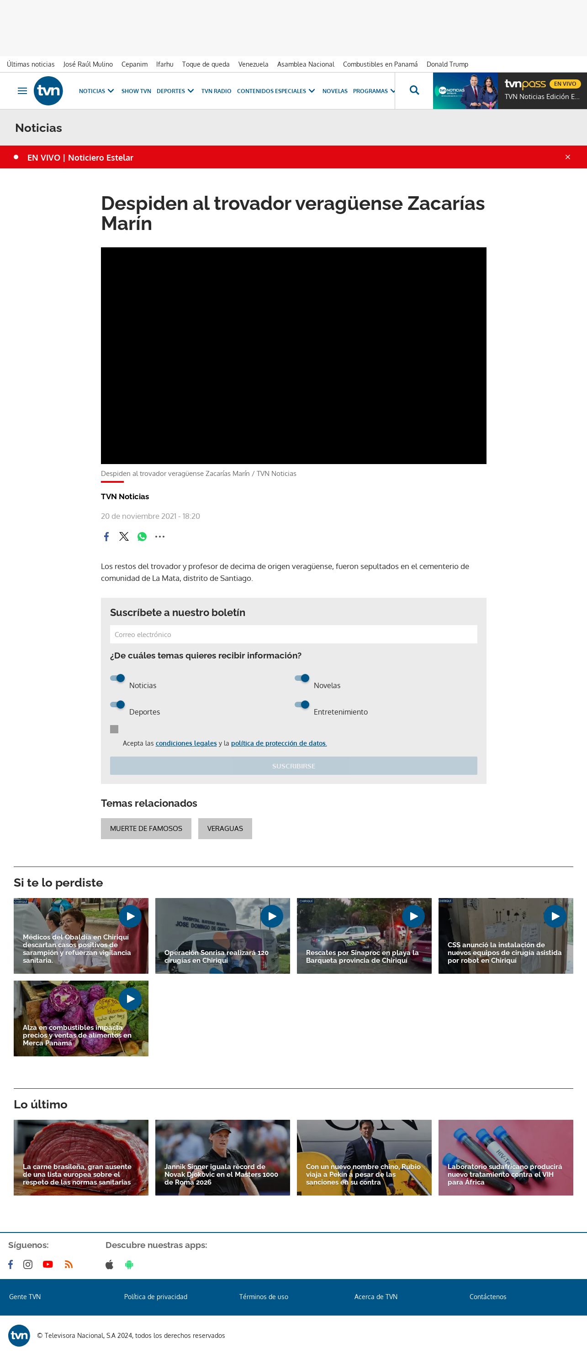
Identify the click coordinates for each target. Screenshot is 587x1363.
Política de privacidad (155, 1296)
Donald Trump (447, 64)
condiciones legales (186, 743)
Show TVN (136, 91)
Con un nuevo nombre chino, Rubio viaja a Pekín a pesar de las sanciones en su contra (363, 1174)
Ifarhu (165, 64)
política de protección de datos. (279, 743)
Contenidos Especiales (277, 91)
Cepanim (135, 64)
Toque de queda (206, 64)
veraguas (225, 828)
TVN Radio (216, 91)
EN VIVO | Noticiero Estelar (80, 157)
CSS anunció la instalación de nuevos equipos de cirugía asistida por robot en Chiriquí (505, 953)
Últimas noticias (31, 64)
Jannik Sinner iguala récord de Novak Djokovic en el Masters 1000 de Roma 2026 (221, 1174)
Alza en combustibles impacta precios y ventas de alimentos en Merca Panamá (77, 1035)
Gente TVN (25, 1296)
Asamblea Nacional (305, 64)
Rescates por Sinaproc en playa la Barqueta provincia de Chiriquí (362, 957)
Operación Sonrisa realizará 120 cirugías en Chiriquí (216, 957)
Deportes (176, 91)
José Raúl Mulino (88, 64)
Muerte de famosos (146, 828)
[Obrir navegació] (22, 90)
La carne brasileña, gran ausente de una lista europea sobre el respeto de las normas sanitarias (77, 1174)
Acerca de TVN (375, 1296)
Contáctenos (488, 1296)
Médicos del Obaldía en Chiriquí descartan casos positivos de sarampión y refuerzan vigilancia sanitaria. (77, 949)
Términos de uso (263, 1296)
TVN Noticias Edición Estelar (543, 97)
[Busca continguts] (414, 91)
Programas (376, 91)
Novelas (335, 91)
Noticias (97, 91)
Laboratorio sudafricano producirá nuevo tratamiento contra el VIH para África (505, 1174)
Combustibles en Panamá (380, 64)
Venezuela (253, 64)
